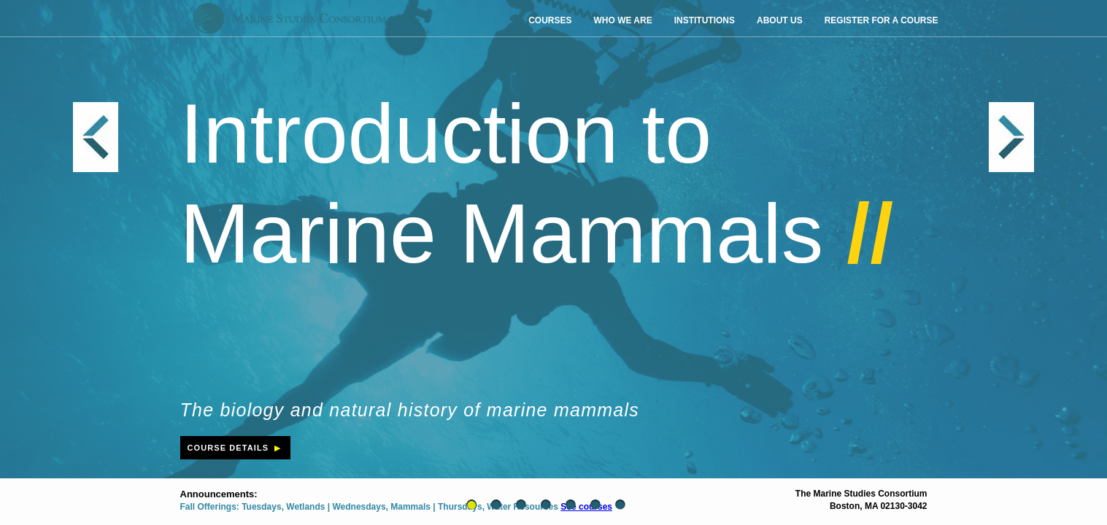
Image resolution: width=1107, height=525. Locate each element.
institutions (704, 20)
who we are (622, 20)
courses (549, 20)
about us (780, 20)
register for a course (881, 20)
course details (235, 447)
